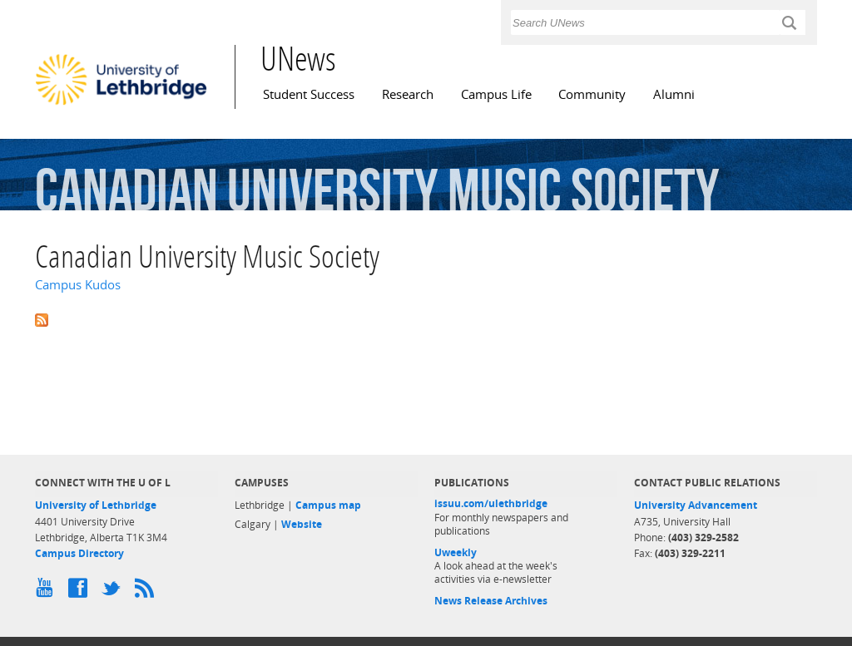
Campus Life (496, 94)
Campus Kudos (78, 284)
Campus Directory (79, 553)
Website (301, 524)
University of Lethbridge (95, 505)
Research (407, 94)
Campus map (328, 505)
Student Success (308, 94)
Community (592, 94)
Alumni (674, 94)
